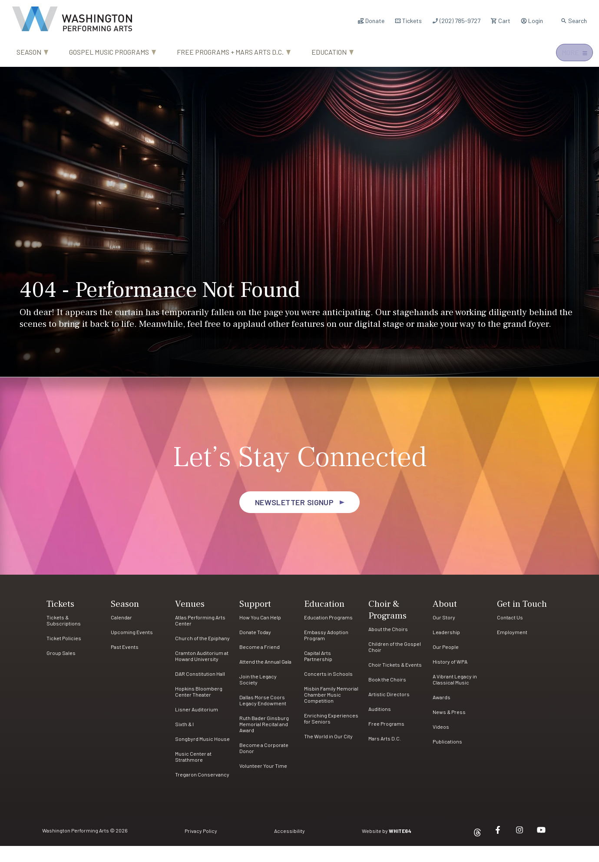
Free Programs (386, 740)
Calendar (121, 633)
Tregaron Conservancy (202, 790)
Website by (386, 847)
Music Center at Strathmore (193, 773)
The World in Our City (328, 752)
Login (531, 20)
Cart (500, 20)
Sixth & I (184, 740)
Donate (370, 20)
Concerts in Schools (328, 690)
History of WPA (450, 677)
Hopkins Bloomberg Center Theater (198, 707)
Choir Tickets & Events (395, 681)
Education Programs (328, 633)
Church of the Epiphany (202, 654)
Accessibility (289, 847)
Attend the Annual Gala (265, 677)
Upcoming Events (132, 648)
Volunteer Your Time (263, 782)
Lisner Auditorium (196, 725)
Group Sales (61, 669)
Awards (441, 713)
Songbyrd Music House (202, 755)
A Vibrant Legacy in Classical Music (455, 695)
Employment (512, 648)
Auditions (379, 725)
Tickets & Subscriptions (63, 636)
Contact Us (510, 633)
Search (573, 20)
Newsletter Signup (294, 518)
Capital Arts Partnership (318, 672)
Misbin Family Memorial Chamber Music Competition (331, 710)
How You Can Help (260, 633)
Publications (447, 757)
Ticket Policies (63, 654)
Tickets (408, 20)
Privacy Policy (201, 847)
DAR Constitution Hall (200, 690)
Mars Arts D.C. (384, 754)
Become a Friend (259, 663)
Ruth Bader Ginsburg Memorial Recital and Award (264, 740)
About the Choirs (388, 645)
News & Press (449, 728)
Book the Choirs (387, 695)
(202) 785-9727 (456, 20)
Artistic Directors (389, 710)
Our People (446, 663)
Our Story (444, 633)
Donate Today (255, 648)
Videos (441, 743)
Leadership (446, 648)
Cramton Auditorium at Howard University (201, 672)
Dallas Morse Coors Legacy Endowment (262, 716)
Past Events (125, 663)
